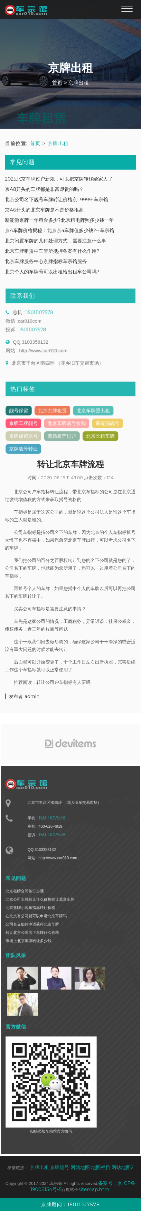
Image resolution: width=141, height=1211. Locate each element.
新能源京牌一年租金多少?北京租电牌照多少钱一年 (59, 220)
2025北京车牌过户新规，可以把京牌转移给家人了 (59, 179)
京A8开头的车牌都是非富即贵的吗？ (44, 189)
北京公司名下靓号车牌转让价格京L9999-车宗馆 (56, 199)
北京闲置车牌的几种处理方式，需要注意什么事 (55, 241)
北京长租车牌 (98, 438)
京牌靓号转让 (26, 451)
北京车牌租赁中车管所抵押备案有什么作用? (52, 251)
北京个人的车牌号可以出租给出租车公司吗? (52, 272)
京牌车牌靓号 (26, 426)
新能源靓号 (105, 426)
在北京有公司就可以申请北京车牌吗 (38, 922)
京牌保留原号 (26, 438)
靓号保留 (22, 415)
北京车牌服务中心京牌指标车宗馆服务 (46, 261)
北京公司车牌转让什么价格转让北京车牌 (41, 907)
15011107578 (41, 317)
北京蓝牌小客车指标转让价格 (32, 914)
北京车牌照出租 (92, 415)
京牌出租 (78, 82)
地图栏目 (100, 1167)
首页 (57, 82)
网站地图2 (122, 1167)
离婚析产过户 (62, 438)
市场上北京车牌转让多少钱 (30, 946)
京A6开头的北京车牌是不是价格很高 (44, 210)
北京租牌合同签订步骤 (27, 899)
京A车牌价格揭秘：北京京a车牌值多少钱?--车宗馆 (59, 230)
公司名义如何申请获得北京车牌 (34, 930)
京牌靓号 (59, 1167)
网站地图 (80, 1167)
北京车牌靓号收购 (67, 426)
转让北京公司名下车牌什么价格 (34, 938)
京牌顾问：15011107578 (70, 1204)
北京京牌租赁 (53, 415)
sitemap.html (94, 1189)
